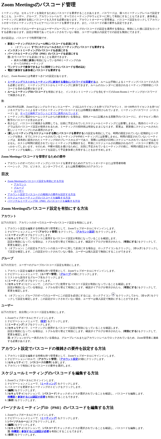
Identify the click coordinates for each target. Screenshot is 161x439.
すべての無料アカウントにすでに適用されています (49, 113)
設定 (43, 321)
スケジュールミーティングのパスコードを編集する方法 (39, 197)
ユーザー (19, 191)
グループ (19, 187)
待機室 (11, 397)
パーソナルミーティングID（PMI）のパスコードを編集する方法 (44, 201)
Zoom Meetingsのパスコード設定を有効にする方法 (36, 181)
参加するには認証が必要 (31, 397)
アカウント (20, 184)
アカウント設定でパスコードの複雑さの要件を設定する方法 (41, 194)
